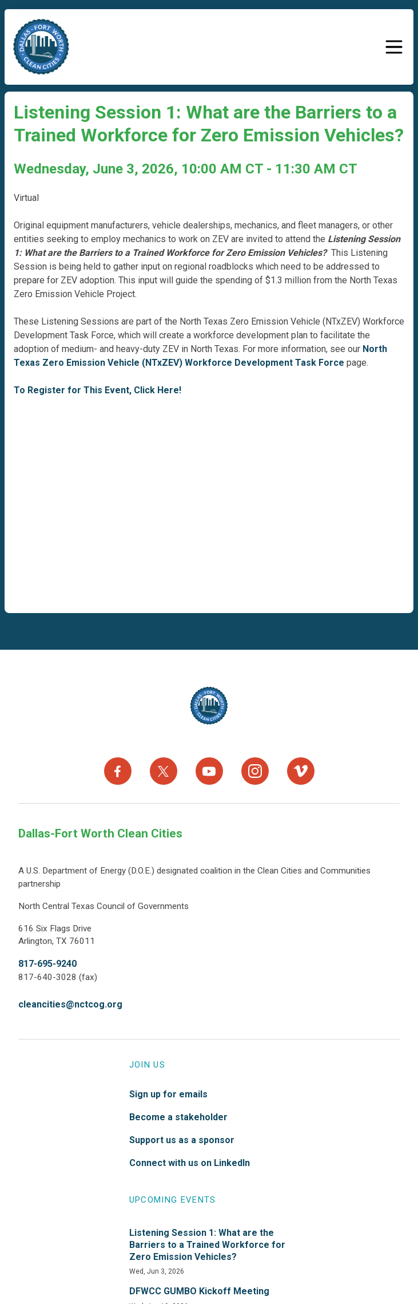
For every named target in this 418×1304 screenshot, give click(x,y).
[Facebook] (118, 771)
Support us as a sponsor (181, 1140)
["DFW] (41, 47)
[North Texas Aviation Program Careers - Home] (209, 705)
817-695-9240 (47, 963)
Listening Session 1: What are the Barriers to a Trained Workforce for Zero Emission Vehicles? (207, 1244)
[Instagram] (255, 771)
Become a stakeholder (178, 1117)
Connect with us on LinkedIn (189, 1162)
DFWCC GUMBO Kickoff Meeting (199, 1291)
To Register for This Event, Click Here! (97, 390)
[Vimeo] (301, 771)
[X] (163, 771)
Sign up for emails (168, 1094)
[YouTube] (209, 771)
